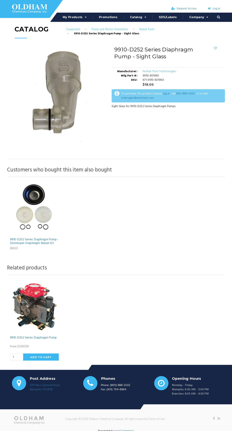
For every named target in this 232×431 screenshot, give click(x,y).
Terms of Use (157, 419)
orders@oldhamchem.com (137, 98)
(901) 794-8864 (116, 389)
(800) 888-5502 (120, 385)
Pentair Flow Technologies (159, 71)
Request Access (184, 8)
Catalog (136, 17)
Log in (214, 8)
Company (196, 17)
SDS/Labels (168, 17)
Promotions (108, 17)
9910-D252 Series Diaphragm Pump (33, 338)
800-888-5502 (185, 93)
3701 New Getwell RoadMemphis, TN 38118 (45, 387)
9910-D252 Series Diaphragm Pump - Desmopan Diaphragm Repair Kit (34, 241)
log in (166, 93)
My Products (73, 17)
